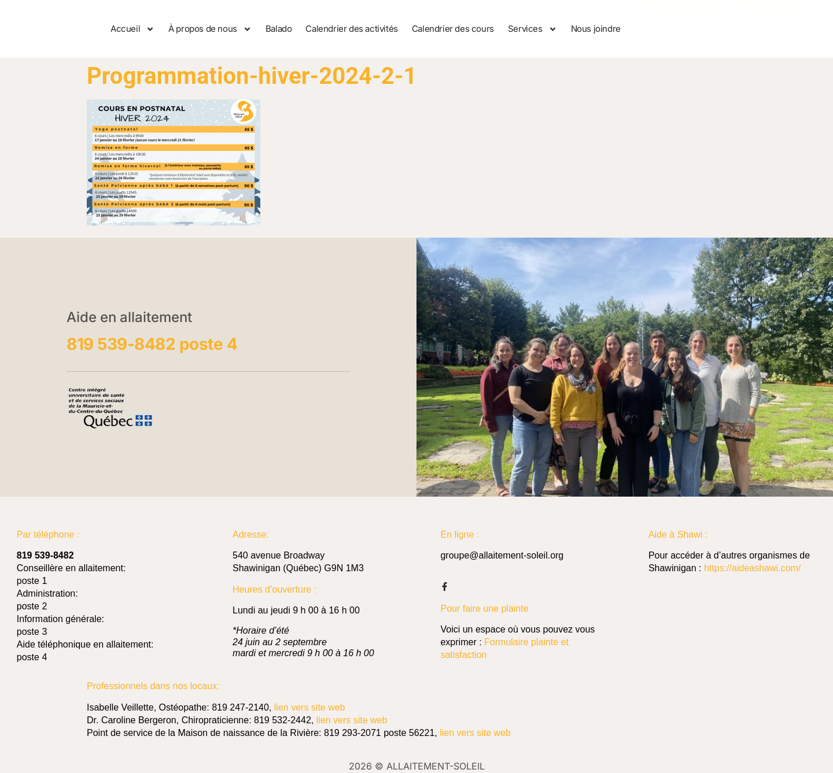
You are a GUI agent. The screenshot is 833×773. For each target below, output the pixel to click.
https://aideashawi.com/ (752, 568)
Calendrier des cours (453, 28)
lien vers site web (309, 707)
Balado (279, 28)
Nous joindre (596, 28)
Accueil (132, 29)
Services (532, 29)
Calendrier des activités (351, 28)
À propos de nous (210, 29)
